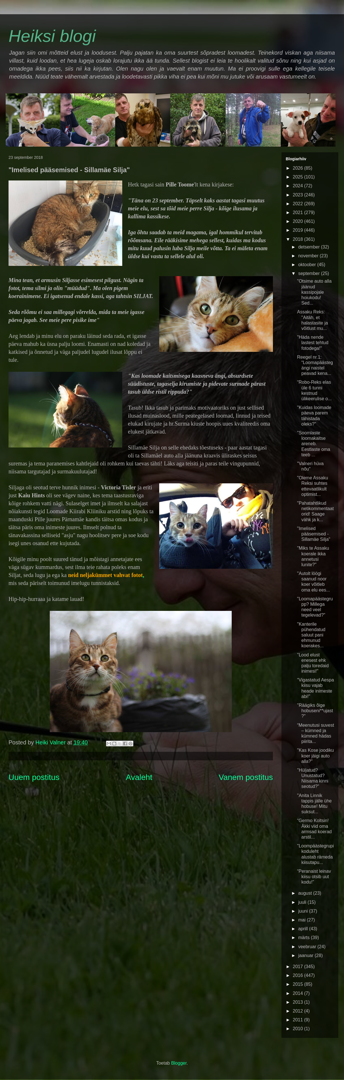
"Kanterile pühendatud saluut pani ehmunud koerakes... (311, 635)
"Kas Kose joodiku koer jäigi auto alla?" (315, 755)
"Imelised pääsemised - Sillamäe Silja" (313, 534)
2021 (298, 212)
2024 (298, 185)
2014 (298, 993)
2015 (298, 984)
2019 (298, 230)
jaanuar (306, 955)
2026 (298, 168)
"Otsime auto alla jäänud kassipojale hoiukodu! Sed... (314, 292)
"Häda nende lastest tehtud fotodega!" (312, 342)
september (309, 273)
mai (302, 919)
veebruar (308, 946)
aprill (303, 928)
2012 (298, 1011)
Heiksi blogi (52, 36)
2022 (298, 203)
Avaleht (139, 777)
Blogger (178, 1063)
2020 (298, 221)
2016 (298, 975)
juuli (303, 902)
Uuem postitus (34, 777)
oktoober (307, 264)
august (305, 893)
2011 (298, 1019)
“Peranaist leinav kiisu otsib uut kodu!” (314, 876)
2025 (298, 176)
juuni (303, 911)
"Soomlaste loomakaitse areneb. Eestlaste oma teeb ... (313, 443)
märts (304, 937)
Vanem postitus (246, 777)
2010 (298, 1028)
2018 (298, 239)
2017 (298, 966)
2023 (298, 194)
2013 (298, 1002)
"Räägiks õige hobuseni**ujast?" (315, 710)
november (309, 255)
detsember (309, 247)
